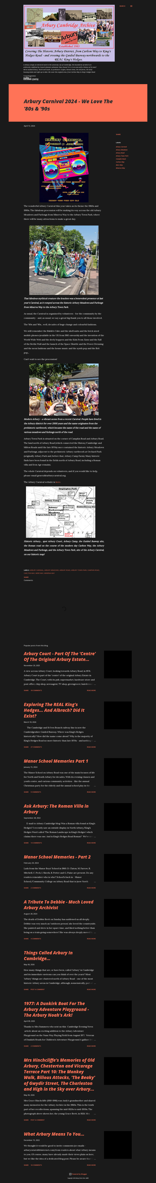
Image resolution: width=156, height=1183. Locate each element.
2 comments (36, 888)
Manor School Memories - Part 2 (57, 857)
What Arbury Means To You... (54, 1134)
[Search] (122, 6)
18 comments (36, 690)
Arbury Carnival (121, 147)
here (58, 482)
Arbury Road (120, 153)
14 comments (36, 843)
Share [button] (118, 134)
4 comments (36, 939)
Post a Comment (38, 989)
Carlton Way (120, 162)
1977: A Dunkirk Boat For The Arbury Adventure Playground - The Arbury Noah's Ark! (56, 1009)
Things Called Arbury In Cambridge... (48, 955)
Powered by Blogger (78, 1174)
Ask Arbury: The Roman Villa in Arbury (56, 809)
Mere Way (119, 165)
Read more (91, 690)
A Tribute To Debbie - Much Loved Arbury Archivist (58, 905)
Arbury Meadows (122, 150)
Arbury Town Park (122, 156)
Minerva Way (120, 168)
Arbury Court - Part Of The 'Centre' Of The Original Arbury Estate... (60, 656)
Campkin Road (121, 159)
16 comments (36, 1165)
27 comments (36, 747)
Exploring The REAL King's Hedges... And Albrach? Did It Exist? (54, 710)
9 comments (36, 792)
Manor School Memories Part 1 (56, 761)
